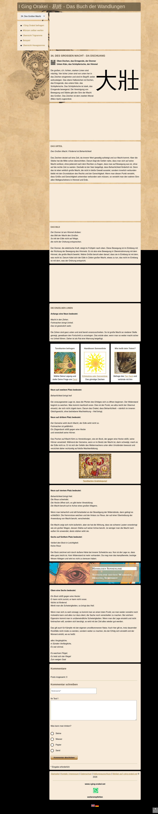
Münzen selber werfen (31, 30)
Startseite (55, 774)
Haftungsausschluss (102, 774)
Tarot (75, 379)
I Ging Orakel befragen (32, 25)
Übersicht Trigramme (31, 35)
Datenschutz (85, 774)
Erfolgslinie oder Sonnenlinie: (95, 376)
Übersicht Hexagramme (32, 45)
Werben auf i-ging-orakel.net (124, 774)
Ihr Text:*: (55, 699)
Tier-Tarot (129, 376)
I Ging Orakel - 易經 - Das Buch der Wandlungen (72, 7)
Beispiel (25, 40)
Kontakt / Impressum (70, 774)
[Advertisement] (95, 31)
